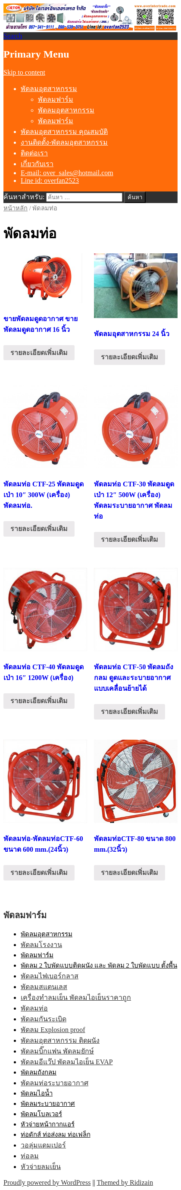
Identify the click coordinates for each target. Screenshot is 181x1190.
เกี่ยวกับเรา (37, 163)
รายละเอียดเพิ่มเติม (39, 352)
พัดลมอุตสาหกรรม (49, 88)
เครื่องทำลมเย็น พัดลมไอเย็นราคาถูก (76, 997)
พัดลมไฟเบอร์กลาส (49, 976)
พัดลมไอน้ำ (37, 1093)
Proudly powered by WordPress (46, 1182)
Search (12, 35)
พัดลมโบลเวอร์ (41, 1114)
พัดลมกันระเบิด (43, 1019)
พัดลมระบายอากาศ (48, 1103)
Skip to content (24, 72)
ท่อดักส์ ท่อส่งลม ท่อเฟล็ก (55, 1134)
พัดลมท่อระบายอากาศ (54, 1083)
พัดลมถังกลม (38, 1072)
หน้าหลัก (15, 208)
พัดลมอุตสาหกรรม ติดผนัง (60, 1040)
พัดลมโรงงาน (41, 944)
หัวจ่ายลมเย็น (41, 1166)
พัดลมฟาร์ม (55, 99)
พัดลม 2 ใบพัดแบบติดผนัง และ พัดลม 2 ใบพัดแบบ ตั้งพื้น (99, 965)
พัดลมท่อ (34, 1008)
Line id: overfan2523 (50, 180)
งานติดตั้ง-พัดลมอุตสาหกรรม (64, 142)
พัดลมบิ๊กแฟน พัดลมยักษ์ (57, 1051)
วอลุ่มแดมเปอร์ (43, 1145)
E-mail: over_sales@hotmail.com (67, 172)
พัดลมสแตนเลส (44, 986)
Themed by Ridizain (125, 1182)
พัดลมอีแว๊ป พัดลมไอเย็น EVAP (67, 1062)
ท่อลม (30, 1156)
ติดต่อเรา (34, 153)
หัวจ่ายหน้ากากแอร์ (48, 1124)
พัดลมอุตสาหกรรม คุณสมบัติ (64, 131)
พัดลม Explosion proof (53, 1029)
